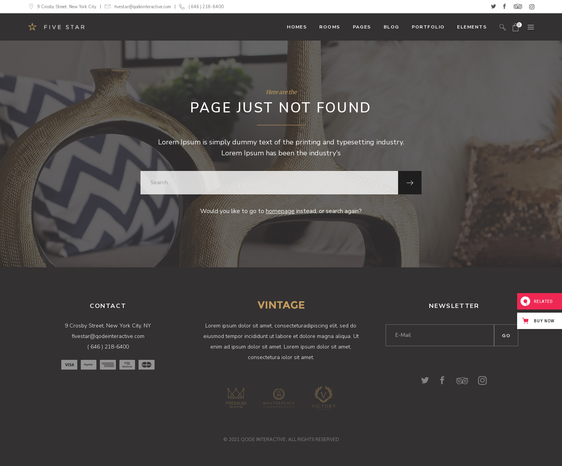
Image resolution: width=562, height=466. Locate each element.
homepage (280, 211)
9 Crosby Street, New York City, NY (108, 325)
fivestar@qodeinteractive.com (142, 7)
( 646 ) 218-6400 (206, 7)
